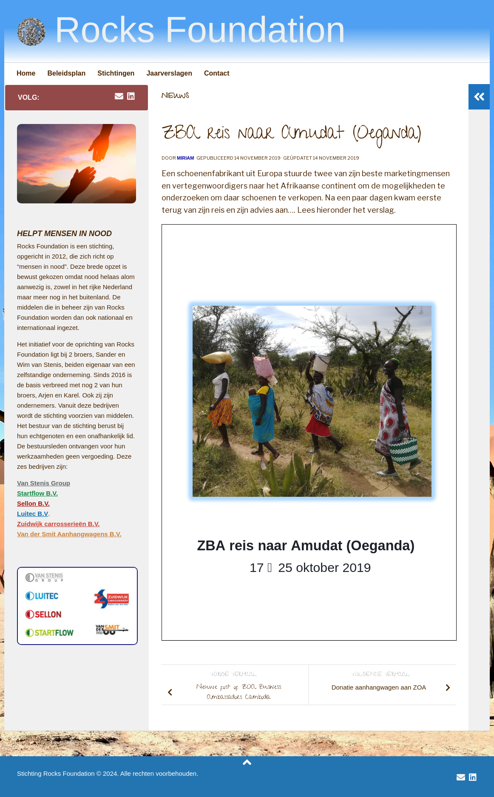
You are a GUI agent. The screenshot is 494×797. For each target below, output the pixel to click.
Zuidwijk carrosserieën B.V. (58, 523)
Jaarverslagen (169, 73)
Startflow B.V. (37, 493)
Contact (217, 73)
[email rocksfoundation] (119, 96)
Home (26, 73)
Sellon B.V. (33, 503)
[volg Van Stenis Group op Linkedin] (131, 96)
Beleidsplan (66, 73)
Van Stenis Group (43, 483)
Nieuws (175, 96)
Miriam (185, 158)
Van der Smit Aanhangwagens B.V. (69, 534)
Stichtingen (115, 73)
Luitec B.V (32, 513)
